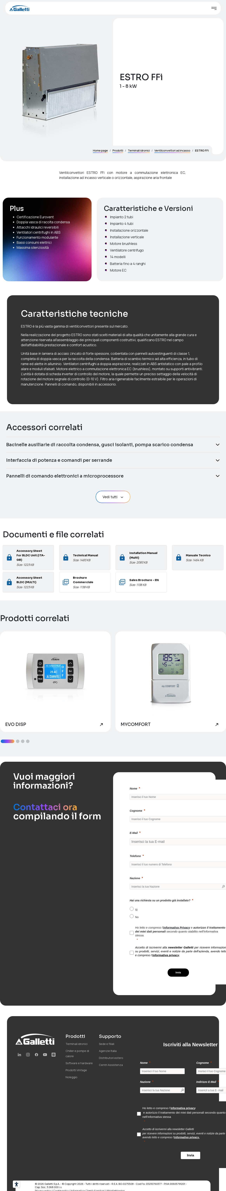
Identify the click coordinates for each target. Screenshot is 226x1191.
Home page (100, 150)
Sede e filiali (106, 1044)
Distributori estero (111, 1058)
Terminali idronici (139, 150)
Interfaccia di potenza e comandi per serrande (59, 460)
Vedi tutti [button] (113, 496)
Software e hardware (79, 1063)
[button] (7, 741)
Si (136, 909)
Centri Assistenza (111, 1065)
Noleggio (71, 1077)
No (137, 917)
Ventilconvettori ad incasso (172, 150)
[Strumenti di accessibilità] (16, 1184)
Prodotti (118, 150)
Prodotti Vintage (76, 1070)
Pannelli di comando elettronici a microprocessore (65, 476)
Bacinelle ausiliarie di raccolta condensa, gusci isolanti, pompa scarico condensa (99, 445)
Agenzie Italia (108, 1051)
